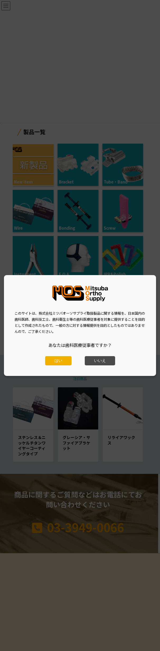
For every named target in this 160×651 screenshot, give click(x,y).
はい (58, 360)
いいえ (100, 360)
